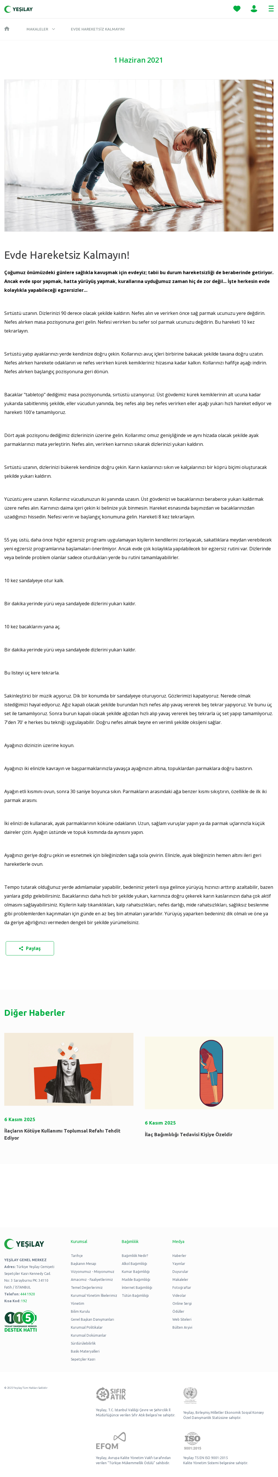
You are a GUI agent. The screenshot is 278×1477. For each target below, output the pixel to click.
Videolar (179, 1295)
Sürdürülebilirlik (83, 1343)
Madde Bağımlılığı (136, 1279)
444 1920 (27, 1294)
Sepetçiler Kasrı (83, 1359)
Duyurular (180, 1271)
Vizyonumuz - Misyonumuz (92, 1271)
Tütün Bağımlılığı (135, 1295)
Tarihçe (77, 1255)
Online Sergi (182, 1303)
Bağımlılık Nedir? (135, 1255)
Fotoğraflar (181, 1287)
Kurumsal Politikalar (87, 1327)
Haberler (179, 1255)
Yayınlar (178, 1263)
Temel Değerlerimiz (87, 1287)
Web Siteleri (181, 1319)
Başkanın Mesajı (83, 1263)
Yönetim (77, 1303)
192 (24, 1301)
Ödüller (178, 1311)
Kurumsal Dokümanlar (88, 1335)
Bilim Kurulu (80, 1311)
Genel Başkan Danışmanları (92, 1319)
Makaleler (37, 29)
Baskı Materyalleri (85, 1351)
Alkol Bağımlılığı (134, 1263)
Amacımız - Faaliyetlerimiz (92, 1279)
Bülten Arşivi (182, 1327)
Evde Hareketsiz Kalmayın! (98, 29)
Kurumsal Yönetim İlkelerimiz (94, 1295)
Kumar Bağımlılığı (136, 1271)
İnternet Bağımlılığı (137, 1287)
